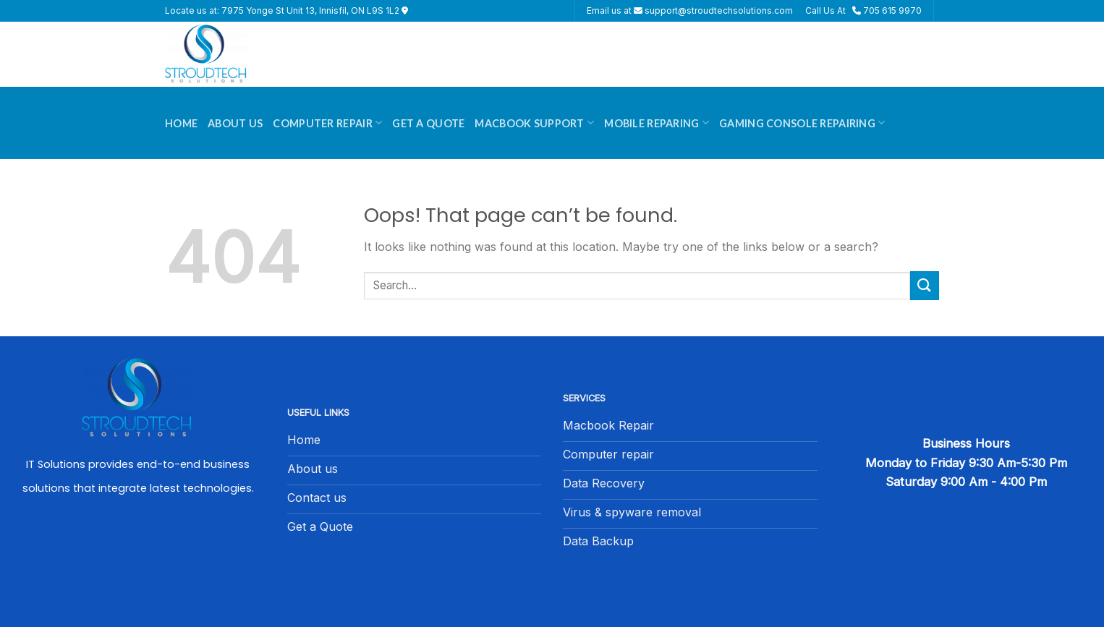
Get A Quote (428, 123)
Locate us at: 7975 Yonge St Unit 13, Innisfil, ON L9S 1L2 (286, 10)
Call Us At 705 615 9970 (863, 10)
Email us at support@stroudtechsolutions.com (690, 10)
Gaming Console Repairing (802, 122)
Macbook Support (534, 122)
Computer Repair (327, 122)
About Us (235, 123)
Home (181, 123)
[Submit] (924, 285)
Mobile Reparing (656, 122)
